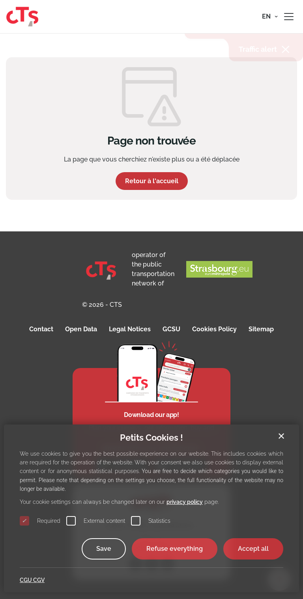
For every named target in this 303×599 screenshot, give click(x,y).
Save (103, 548)
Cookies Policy (214, 329)
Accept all (253, 548)
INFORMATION (218, 49)
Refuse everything (174, 548)
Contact (41, 329)
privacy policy (184, 502)
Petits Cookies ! (151, 437)
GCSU (171, 329)
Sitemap (261, 329)
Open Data (81, 329)
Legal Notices (130, 329)
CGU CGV (32, 580)
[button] (270, 16)
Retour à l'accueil (151, 181)
